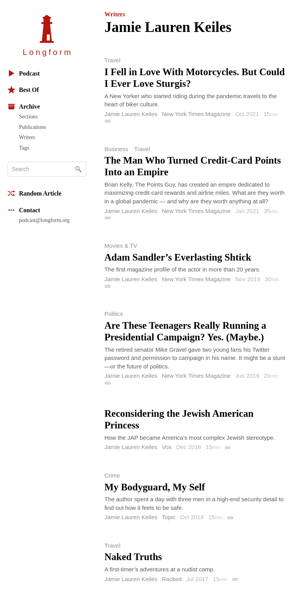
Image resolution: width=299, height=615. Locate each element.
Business (116, 149)
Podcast (23, 73)
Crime (112, 475)
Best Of (23, 90)
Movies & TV (120, 245)
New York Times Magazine (196, 114)
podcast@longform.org (44, 220)
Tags (24, 147)
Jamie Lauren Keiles (130, 114)
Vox (167, 447)
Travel (112, 60)
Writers (27, 137)
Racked (172, 579)
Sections (28, 116)
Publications (32, 127)
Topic (169, 517)
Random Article (34, 193)
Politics (113, 314)
